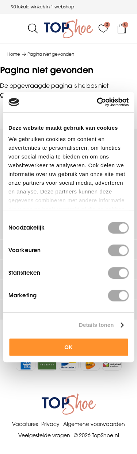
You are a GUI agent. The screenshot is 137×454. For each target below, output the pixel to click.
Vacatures (25, 424)
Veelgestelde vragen (44, 435)
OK (68, 347)
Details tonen (96, 325)
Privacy (50, 424)
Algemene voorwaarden (94, 424)
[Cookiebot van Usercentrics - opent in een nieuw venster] (97, 102)
